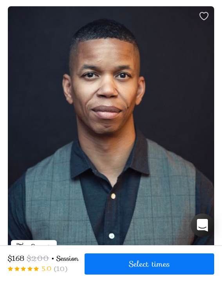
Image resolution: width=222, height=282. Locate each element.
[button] (202, 225)
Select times (149, 264)
